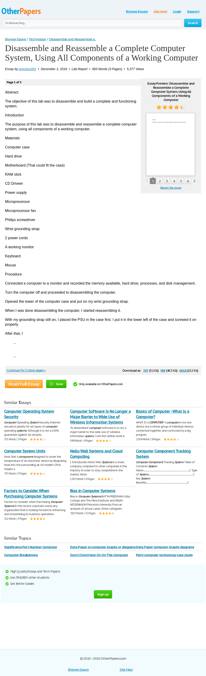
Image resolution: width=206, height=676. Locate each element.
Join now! (160, 11)
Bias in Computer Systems (92, 490)
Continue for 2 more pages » (26, 370)
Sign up (103, 594)
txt (145, 370)
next (195, 181)
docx (182, 370)
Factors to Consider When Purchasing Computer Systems (30, 493)
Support (193, 11)
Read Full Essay (23, 384)
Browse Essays (137, 11)
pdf (163, 370)
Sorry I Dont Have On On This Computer (99, 555)
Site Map (126, 669)
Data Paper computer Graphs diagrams (165, 547)
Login (177, 11)
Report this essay (170, 188)
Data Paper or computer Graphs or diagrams (103, 547)
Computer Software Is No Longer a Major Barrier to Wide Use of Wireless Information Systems (100, 417)
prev (147, 181)
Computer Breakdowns (21, 555)
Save (56, 384)
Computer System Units (24, 451)
